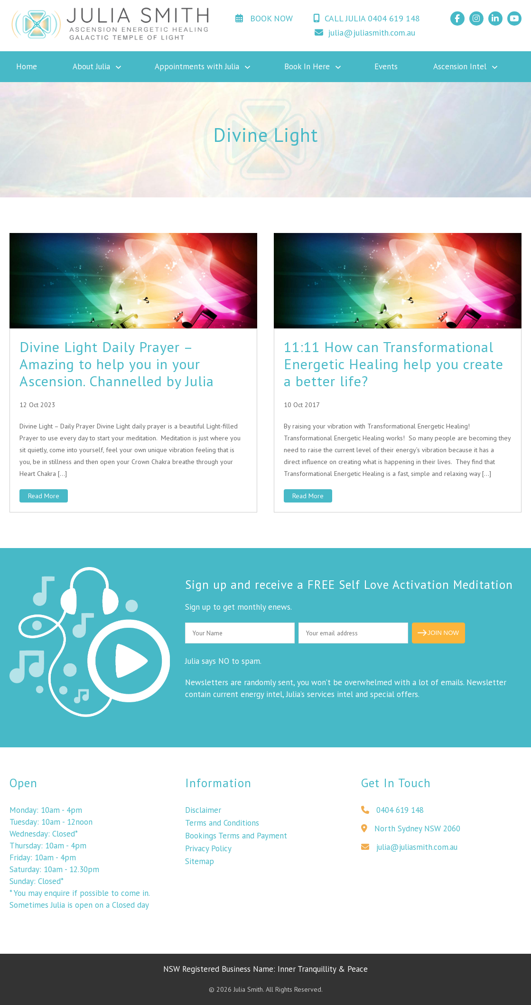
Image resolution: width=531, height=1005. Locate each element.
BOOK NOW (264, 18)
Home (26, 66)
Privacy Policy (208, 851)
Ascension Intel (459, 66)
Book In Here (307, 66)
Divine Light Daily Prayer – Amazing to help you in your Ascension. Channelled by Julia (116, 363)
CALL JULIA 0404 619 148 (366, 18)
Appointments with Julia (197, 66)
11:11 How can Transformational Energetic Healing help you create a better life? (393, 363)
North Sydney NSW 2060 (410, 831)
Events (386, 66)
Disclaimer (203, 812)
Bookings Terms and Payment (236, 838)
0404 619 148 (392, 812)
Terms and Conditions (222, 825)
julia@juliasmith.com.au (365, 32)
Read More (43, 496)
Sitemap (199, 863)
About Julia (91, 66)
